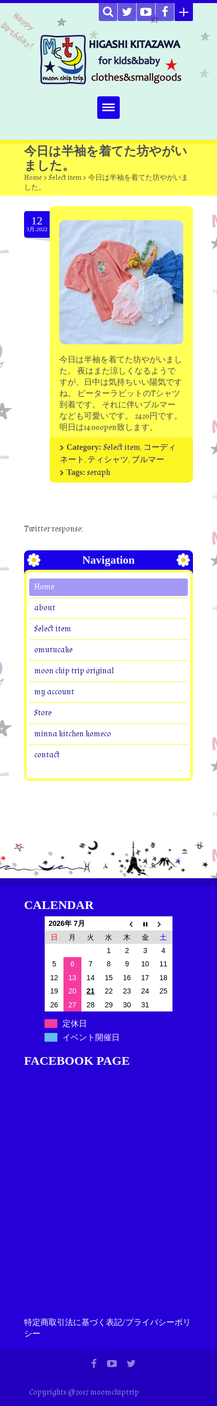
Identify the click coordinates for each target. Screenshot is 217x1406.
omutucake (53, 650)
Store (43, 713)
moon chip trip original (74, 671)
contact (47, 755)
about (44, 608)
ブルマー (148, 459)
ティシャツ (108, 459)
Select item (65, 177)
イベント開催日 (91, 1037)
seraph (98, 472)
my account (54, 692)
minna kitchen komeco (72, 734)
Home (33, 177)
